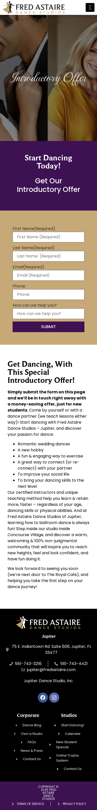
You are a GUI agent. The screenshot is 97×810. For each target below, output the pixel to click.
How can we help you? (35, 305)
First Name (34, 229)
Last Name (34, 248)
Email (28, 267)
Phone (19, 286)
